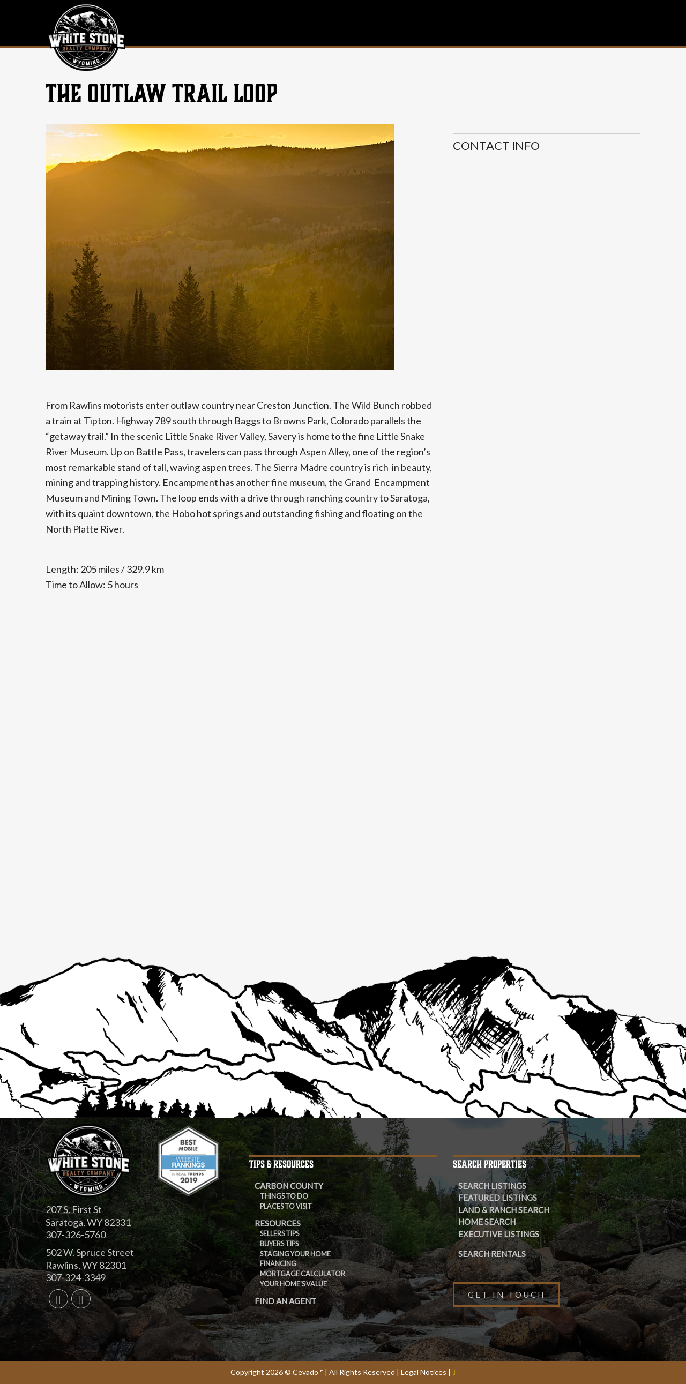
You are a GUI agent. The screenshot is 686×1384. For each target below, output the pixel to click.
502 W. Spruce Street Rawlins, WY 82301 (90, 1258)
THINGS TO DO (284, 1196)
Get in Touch (506, 1294)
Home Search (487, 1221)
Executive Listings (498, 1234)
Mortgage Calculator (302, 1274)
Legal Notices (424, 1371)
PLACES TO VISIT (286, 1206)
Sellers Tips (279, 1234)
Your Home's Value (293, 1284)
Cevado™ (309, 1371)
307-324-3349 (76, 1277)
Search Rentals (492, 1254)
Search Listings (492, 1186)
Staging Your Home (295, 1254)
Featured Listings (497, 1197)
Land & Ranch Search (503, 1210)
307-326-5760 (76, 1234)
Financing (278, 1264)
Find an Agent (285, 1301)
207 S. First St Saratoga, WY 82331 (88, 1215)
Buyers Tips (279, 1244)
